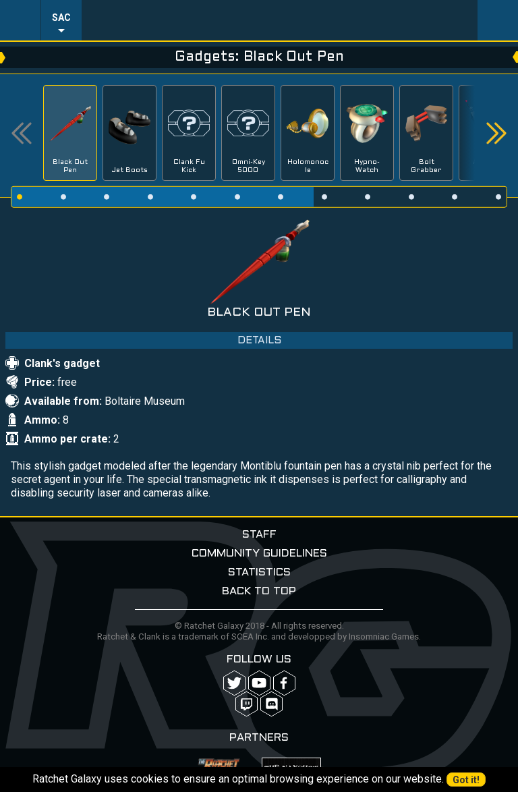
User (498, 20)
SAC (61, 17)
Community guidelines (259, 553)
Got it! (466, 779)
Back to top (259, 591)
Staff (259, 535)
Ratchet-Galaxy (280, 20)
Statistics (259, 572)
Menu (20, 20)
